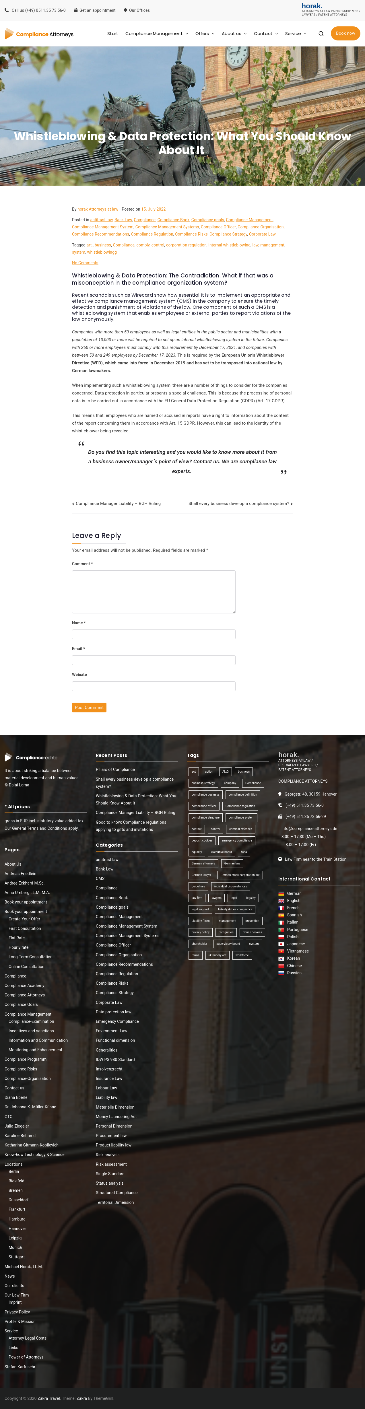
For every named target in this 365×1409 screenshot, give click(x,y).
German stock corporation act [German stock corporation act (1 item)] (239, 875)
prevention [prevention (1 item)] (252, 920)
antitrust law (101, 219)
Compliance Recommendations (100, 234)
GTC (8, 1116)
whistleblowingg (102, 252)
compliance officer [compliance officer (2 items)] (204, 806)
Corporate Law (262, 234)
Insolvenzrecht (109, 1069)
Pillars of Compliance (115, 769)
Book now (345, 33)
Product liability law (113, 1145)
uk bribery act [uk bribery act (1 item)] (217, 955)
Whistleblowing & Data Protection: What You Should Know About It (136, 799)
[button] (186, 33)
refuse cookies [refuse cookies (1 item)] (252, 932)
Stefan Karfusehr (20, 1367)
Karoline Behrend (20, 1135)
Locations (14, 1164)
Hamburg (17, 1219)
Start (113, 33)
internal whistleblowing (229, 245)
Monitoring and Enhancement (35, 1049)
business (103, 245)
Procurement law (111, 1135)
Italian (291, 922)
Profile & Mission (20, 1321)
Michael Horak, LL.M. (24, 1266)
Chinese (293, 965)
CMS (100, 878)
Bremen (16, 1190)
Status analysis (110, 1183)
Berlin (14, 1171)
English (293, 900)
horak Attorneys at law (97, 209)
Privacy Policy (17, 1312)
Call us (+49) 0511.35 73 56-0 (35, 10)
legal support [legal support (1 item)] (200, 909)
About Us (13, 864)
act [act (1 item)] (194, 771)
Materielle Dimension (115, 1107)
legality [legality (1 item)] (251, 897)
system (78, 252)
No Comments (85, 263)
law (255, 245)
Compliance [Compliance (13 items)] (253, 783)
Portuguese (296, 929)
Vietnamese (297, 951)
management (272, 245)
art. (90, 245)
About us (234, 33)
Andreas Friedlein (20, 873)
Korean (292, 958)
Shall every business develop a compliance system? (239, 503)
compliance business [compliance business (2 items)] (206, 794)
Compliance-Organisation (28, 1078)
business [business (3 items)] (244, 771)
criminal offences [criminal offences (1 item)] (240, 829)
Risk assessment (111, 1164)
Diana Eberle (16, 1097)
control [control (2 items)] (215, 829)
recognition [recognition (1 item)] (226, 932)
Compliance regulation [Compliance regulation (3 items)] (240, 806)
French (292, 907)
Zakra (82, 1398)
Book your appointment (26, 902)
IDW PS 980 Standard (115, 1059)
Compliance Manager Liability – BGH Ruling (118, 503)
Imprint (15, 1302)
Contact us (14, 1088)
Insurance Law (109, 1078)
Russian (293, 973)
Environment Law (111, 1031)
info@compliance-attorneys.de (309, 828)
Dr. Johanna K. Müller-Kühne (30, 1107)
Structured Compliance (117, 1192)
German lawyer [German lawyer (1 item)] (201, 875)
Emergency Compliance (117, 1021)
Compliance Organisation (261, 227)
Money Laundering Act (116, 1116)
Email (78, 648)
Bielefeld (16, 1181)
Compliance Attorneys (25, 995)
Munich (15, 1247)
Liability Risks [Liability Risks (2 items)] (201, 920)
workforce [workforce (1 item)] (242, 955)
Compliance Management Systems (167, 227)
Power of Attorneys (26, 1357)
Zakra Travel (49, 1398)
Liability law (106, 1097)
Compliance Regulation (152, 234)
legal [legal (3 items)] (234, 897)
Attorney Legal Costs (27, 1338)
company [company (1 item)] (230, 783)
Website (79, 674)
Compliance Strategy (228, 234)
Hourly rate (19, 947)
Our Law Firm (17, 1295)
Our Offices (137, 10)
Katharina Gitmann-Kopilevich (32, 1145)
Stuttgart (17, 1257)
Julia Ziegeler (17, 1126)
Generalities (106, 1050)
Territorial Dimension (115, 1202)
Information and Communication (38, 1040)
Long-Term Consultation (31, 957)
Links (13, 1347)
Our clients (14, 1285)
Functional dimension (115, 1040)
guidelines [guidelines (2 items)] (198, 886)
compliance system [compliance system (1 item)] (241, 817)
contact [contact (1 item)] (197, 829)
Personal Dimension (114, 1126)
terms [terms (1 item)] (195, 955)
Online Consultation (26, 966)
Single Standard (110, 1173)
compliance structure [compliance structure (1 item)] (206, 817)
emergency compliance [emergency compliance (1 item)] (237, 840)
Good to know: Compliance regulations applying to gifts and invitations (131, 826)
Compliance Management (157, 33)
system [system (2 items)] (254, 943)
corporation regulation (186, 245)
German (293, 893)
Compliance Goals (21, 1004)
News (10, 1276)
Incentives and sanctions (31, 1031)
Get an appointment (95, 10)
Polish (292, 936)
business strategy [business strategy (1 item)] (203, 783)
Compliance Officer (218, 227)
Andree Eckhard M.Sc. (25, 883)
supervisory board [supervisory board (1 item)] (228, 943)
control (158, 245)
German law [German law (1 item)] (232, 863)
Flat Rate (17, 938)
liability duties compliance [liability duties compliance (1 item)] (235, 909)
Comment (82, 563)
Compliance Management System (102, 227)
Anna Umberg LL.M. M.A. (27, 892)
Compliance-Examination (31, 1021)
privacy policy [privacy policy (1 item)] (200, 932)
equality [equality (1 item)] (197, 852)
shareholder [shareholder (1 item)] (199, 943)
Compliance (145, 219)
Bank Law (123, 219)
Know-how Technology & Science (35, 1154)
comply (143, 245)
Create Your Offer (24, 919)
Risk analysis (108, 1155)
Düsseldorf (18, 1200)
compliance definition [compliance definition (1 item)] (243, 794)
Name (79, 623)
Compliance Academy (24, 985)
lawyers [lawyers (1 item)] (216, 897)
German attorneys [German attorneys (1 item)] (203, 863)
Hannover (17, 1228)
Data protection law (113, 1012)
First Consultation (25, 928)
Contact (266, 33)
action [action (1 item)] (209, 771)
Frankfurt (17, 1209)
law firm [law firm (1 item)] (197, 897)
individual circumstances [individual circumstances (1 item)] (230, 886)
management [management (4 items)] (227, 920)
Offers (205, 33)
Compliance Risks (191, 234)
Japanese (295, 944)
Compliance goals (207, 219)
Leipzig (15, 1238)
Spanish (293, 915)
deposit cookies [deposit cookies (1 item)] (202, 840)
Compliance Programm (25, 1059)
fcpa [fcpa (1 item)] (244, 852)
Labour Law (106, 1088)
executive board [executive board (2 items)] (221, 852)
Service (296, 33)
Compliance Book (174, 219)
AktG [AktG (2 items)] (225, 771)
